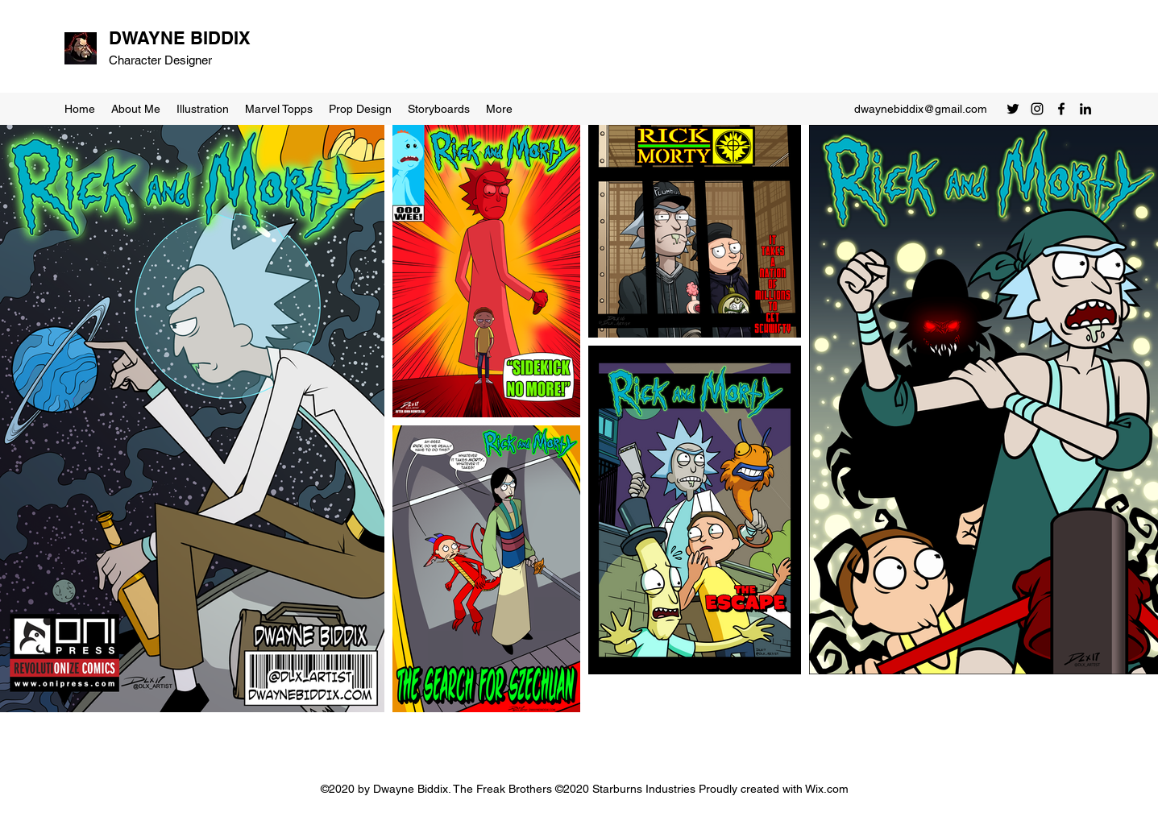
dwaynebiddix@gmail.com (920, 108)
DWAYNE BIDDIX (180, 37)
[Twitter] (1013, 109)
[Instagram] (1037, 109)
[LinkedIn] (1085, 109)
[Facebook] (1061, 109)
